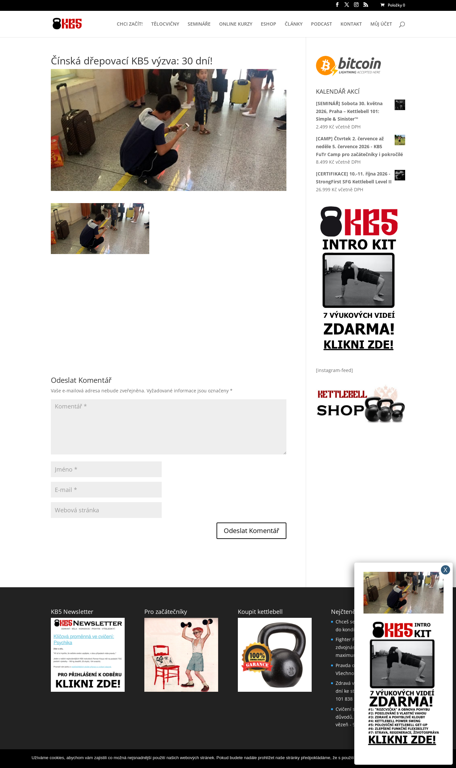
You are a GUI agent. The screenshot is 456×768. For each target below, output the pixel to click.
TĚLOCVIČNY (165, 24)
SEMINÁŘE (199, 24)
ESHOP (268, 24)
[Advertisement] (168, 300)
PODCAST (321, 24)
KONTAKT (351, 24)
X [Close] (445, 569)
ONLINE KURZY (235, 24)
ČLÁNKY (293, 24)
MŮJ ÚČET (381, 24)
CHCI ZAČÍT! (130, 24)
